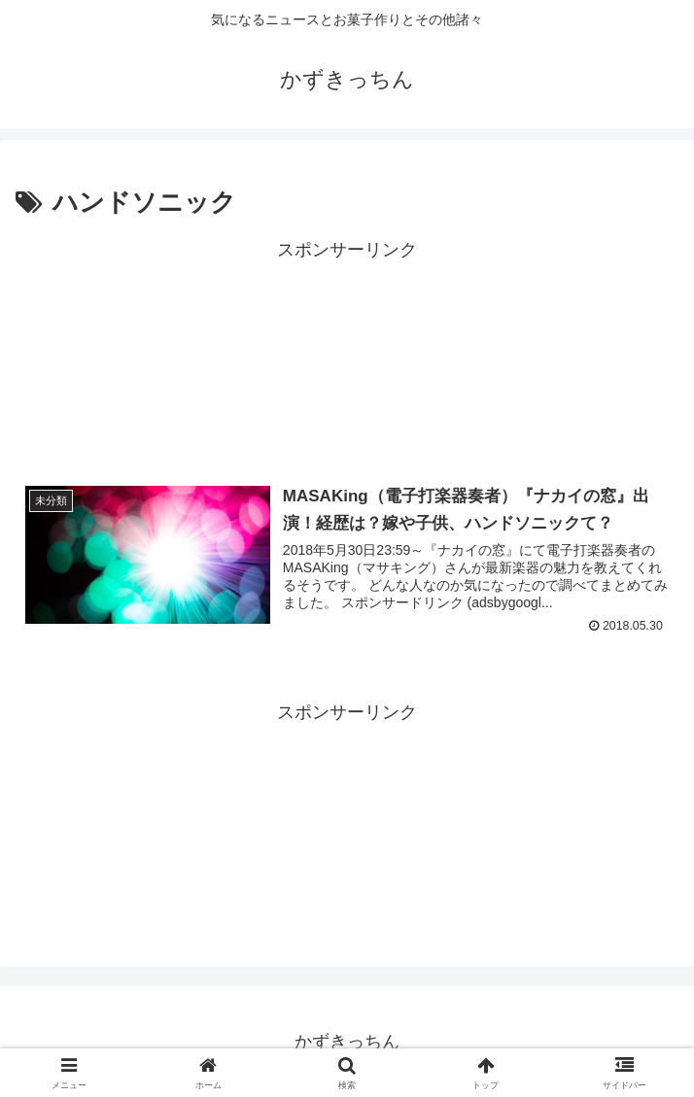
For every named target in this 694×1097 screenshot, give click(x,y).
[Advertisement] (347, 354)
